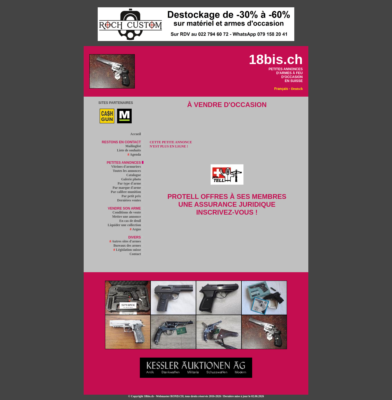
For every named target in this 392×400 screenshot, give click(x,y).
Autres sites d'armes (126, 241)
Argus (136, 229)
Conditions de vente (127, 212)
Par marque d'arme (128, 188)
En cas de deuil (131, 221)
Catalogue (134, 175)
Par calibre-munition (127, 192)
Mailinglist (134, 146)
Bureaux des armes (128, 245)
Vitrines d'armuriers (127, 167)
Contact (136, 254)
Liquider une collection (125, 225)
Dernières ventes (130, 200)
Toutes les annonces (128, 171)
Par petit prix (132, 196)
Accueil (136, 134)
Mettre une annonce (127, 217)
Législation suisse (128, 250)
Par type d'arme (130, 183)
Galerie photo (132, 179)
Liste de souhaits (130, 150)
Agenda (135, 154)
